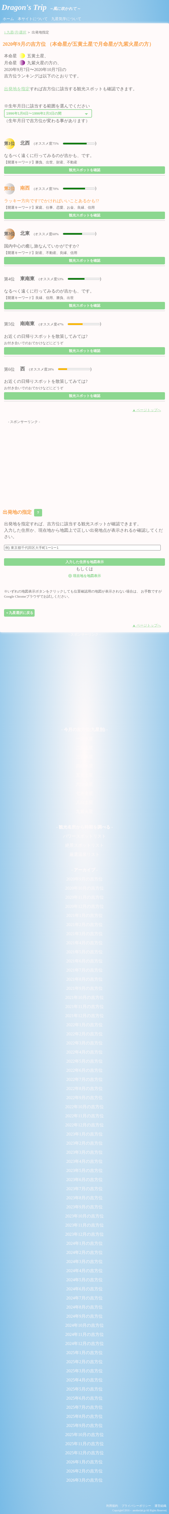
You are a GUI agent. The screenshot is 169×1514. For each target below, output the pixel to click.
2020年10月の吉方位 (84, 888)
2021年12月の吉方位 (84, 1015)
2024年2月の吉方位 (84, 1252)
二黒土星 (84, 747)
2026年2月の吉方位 (84, 1471)
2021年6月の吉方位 (84, 961)
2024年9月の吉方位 (84, 1316)
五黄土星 (84, 775)
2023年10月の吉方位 (84, 1216)
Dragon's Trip (41, 7)
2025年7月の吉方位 (84, 1407)
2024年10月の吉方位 (84, 1325)
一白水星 (84, 738)
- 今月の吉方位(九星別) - (84, 729)
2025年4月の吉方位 (84, 1380)
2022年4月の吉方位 (84, 1052)
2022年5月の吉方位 (84, 1061)
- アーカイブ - (84, 870)
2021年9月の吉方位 (84, 988)
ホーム (8, 19)
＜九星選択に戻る (19, 613)
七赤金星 (84, 793)
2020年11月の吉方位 (84, 897)
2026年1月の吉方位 (84, 1462)
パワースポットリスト (84, 836)
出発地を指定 (17, 89)
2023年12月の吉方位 (84, 1234)
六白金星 (84, 784)
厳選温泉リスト (84, 854)
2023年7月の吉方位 (84, 1188)
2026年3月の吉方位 (84, 1480)
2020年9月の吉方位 (84, 879)
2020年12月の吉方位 (84, 906)
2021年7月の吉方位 (84, 970)
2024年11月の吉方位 (84, 1334)
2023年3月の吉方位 (84, 1152)
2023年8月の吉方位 (84, 1198)
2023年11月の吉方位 (84, 1225)
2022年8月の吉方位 (84, 1088)
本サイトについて (33, 19)
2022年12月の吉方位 (84, 1125)
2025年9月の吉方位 (84, 1425)
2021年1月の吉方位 (84, 915)
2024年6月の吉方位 (84, 1289)
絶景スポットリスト (84, 845)
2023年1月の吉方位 (84, 1134)
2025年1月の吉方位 (84, 1352)
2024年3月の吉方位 (84, 1261)
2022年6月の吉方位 (84, 1070)
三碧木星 (84, 757)
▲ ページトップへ (146, 410)
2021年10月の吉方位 (84, 997)
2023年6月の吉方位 (84, 1179)
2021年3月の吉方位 (84, 933)
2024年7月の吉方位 (84, 1298)
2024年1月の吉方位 (84, 1243)
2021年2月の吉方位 (84, 924)
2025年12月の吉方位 (84, 1453)
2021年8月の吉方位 (84, 979)
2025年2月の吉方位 (84, 1361)
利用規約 (112, 1505)
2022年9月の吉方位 (84, 1097)
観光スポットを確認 (84, 170)
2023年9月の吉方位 (84, 1207)
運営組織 (160, 1505)
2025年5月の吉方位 (84, 1389)
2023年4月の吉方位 (84, 1161)
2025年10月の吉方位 (84, 1434)
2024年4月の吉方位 (84, 1270)
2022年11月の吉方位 (84, 1116)
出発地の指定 (22, 512)
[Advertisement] (84, 462)
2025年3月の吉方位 (84, 1371)
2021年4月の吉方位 (84, 942)
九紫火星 (84, 811)
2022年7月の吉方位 (84, 1079)
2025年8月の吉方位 (84, 1416)
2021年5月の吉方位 (84, 952)
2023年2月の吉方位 (84, 1143)
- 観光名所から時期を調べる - (84, 827)
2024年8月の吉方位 (84, 1307)
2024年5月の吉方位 (84, 1279)
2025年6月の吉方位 (84, 1398)
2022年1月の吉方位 (84, 1024)
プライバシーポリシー (136, 1505)
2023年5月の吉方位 (84, 1170)
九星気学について (66, 19)
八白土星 (84, 802)
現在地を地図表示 (84, 575)
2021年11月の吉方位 (84, 1006)
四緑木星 (84, 766)
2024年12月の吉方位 (84, 1343)
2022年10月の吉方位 (84, 1106)
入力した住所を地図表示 (84, 562)
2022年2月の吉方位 (84, 1034)
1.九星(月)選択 (15, 32)
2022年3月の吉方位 (84, 1043)
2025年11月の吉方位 (84, 1443)
